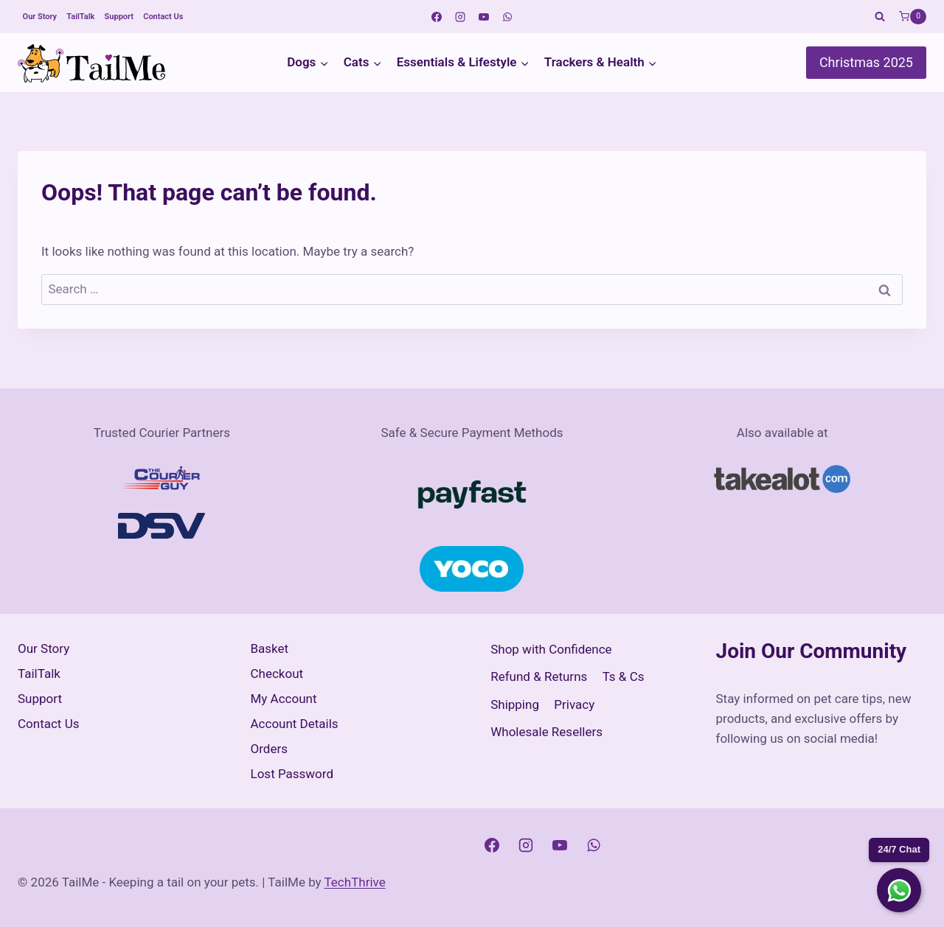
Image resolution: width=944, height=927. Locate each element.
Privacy (574, 704)
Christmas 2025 (866, 62)
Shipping (514, 704)
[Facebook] (436, 17)
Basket (270, 648)
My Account (284, 698)
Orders (269, 748)
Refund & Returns (538, 676)
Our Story (40, 16)
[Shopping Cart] (912, 17)
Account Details (295, 723)
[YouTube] (483, 17)
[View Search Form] (880, 17)
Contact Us (163, 16)
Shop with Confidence (550, 649)
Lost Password (292, 773)
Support (119, 16)
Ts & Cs (624, 676)
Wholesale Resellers (546, 731)
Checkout (277, 673)
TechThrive (355, 882)
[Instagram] (460, 17)
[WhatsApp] (507, 17)
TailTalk (80, 16)
